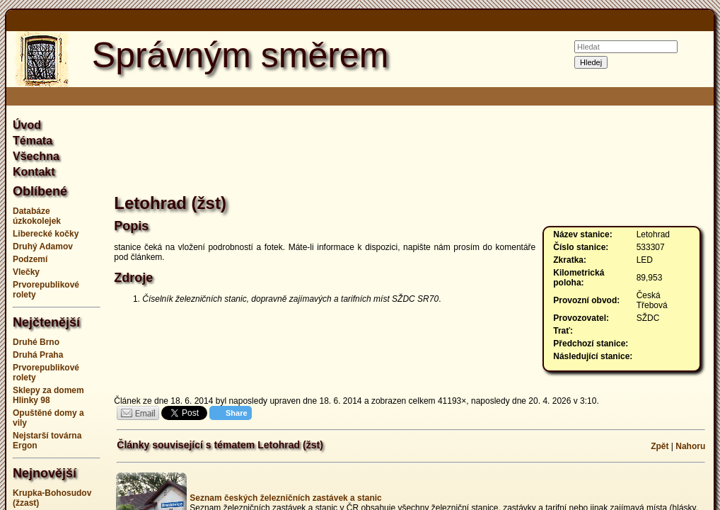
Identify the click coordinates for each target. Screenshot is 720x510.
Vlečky (26, 272)
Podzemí (30, 259)
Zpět (659, 446)
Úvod (27, 125)
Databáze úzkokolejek (37, 216)
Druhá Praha (38, 355)
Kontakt (34, 172)
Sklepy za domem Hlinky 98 (48, 395)
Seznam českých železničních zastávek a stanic (285, 498)
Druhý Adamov (43, 246)
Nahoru (690, 446)
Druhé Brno (36, 342)
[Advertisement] (410, 151)
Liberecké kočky (46, 234)
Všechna (36, 156)
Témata (32, 141)
